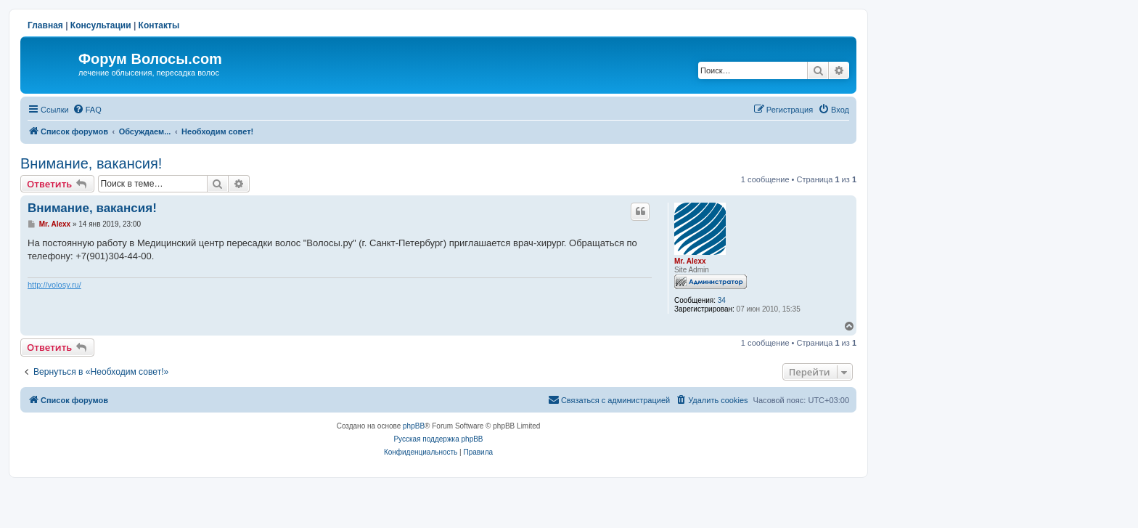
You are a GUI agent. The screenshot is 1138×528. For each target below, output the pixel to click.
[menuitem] (87, 109)
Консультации (100, 25)
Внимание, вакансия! (91, 163)
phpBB (414, 426)
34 (722, 300)
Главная (45, 25)
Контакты (159, 25)
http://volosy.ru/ (54, 284)
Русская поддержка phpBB (438, 439)
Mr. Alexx (690, 261)
